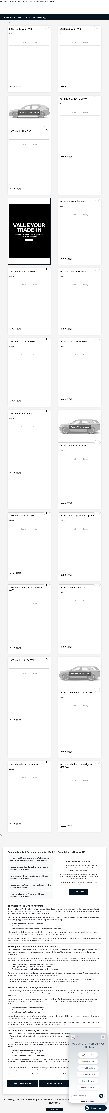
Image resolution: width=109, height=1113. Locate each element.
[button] (46, 128)
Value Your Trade (54, 1083)
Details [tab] (23, 42)
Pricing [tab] (35, 42)
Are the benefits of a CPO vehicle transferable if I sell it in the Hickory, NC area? (30, 886)
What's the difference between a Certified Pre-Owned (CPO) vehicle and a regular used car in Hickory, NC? (29, 859)
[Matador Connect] (88, 1068)
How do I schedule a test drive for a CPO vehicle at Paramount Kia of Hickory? (29, 877)
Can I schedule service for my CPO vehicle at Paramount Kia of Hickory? (27, 895)
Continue (54, 1109)
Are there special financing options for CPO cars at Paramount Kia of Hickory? (29, 868)
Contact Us (78, 892)
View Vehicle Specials (22, 1083)
